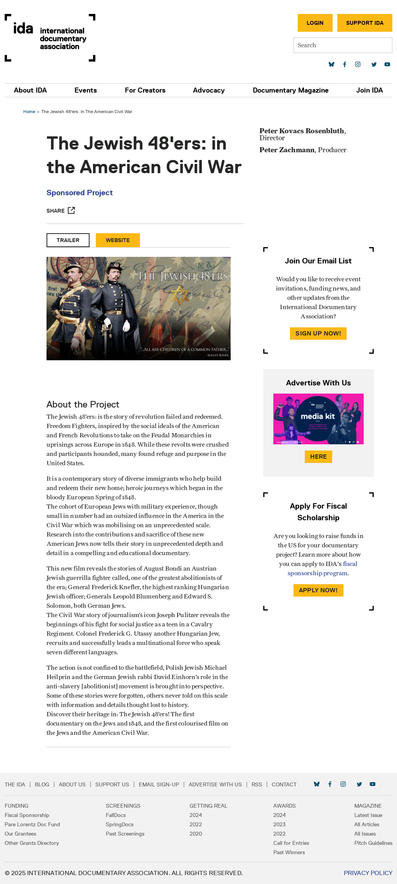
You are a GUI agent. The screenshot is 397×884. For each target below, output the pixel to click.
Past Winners (289, 852)
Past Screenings (125, 833)
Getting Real (209, 805)
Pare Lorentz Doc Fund (32, 824)
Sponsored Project (80, 192)
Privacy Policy (368, 873)
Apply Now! (318, 590)
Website (118, 240)
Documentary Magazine (291, 90)
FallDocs (116, 815)
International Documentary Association (50, 38)
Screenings (123, 805)
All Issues (365, 833)
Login (315, 22)
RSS (257, 784)
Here (318, 456)
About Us (72, 784)
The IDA (15, 784)
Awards (284, 805)
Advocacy (209, 90)
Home (29, 111)
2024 (196, 815)
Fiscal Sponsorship (27, 815)
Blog (42, 784)
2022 (196, 824)
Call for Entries (291, 843)
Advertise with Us (215, 784)
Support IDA (364, 22)
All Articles (366, 824)
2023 (279, 824)
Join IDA (369, 90)
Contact (284, 784)
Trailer (68, 240)
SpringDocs (119, 824)
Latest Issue (368, 815)
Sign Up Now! (318, 333)
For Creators (145, 90)
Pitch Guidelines (373, 843)
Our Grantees (20, 833)
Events (85, 90)
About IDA (30, 90)
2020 (196, 833)
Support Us (112, 784)
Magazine (368, 805)
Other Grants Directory (32, 843)
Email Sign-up (159, 784)
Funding (16, 805)
